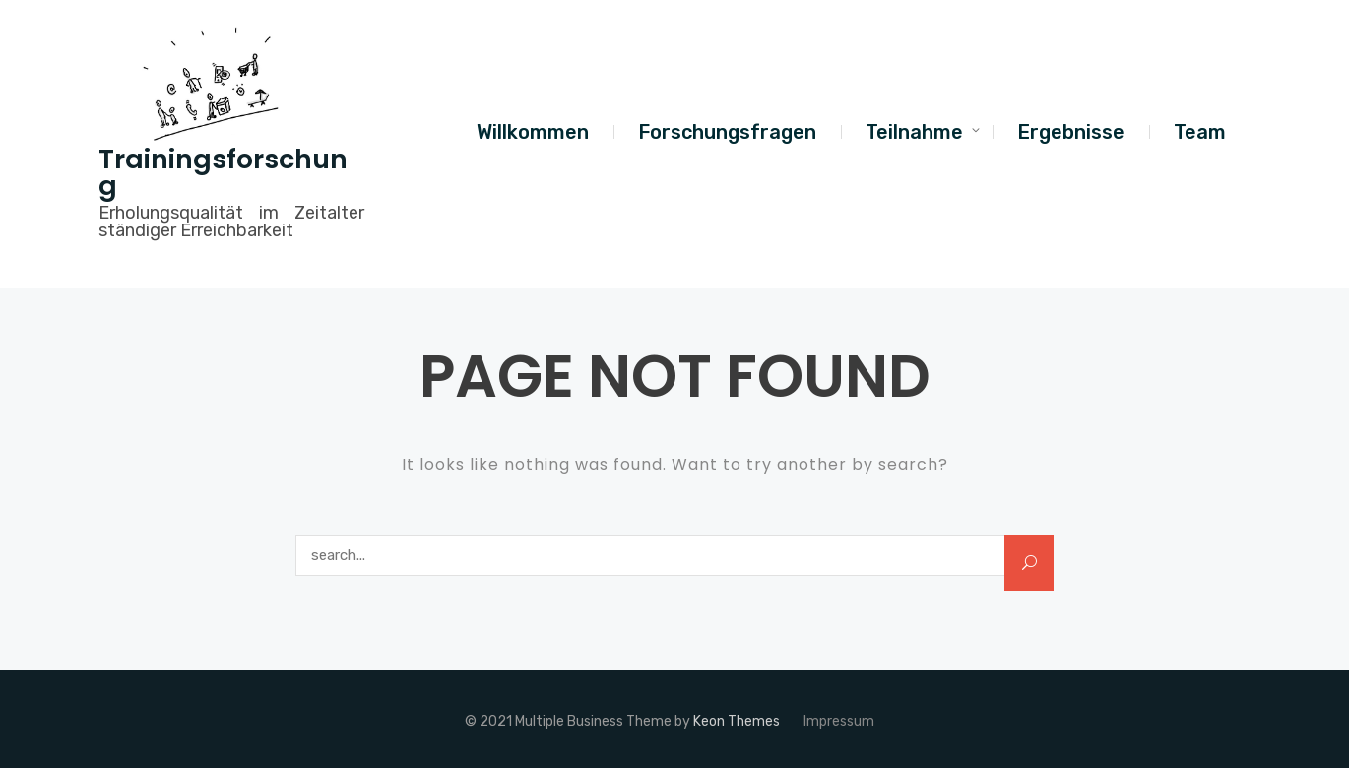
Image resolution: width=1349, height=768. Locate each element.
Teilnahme (914, 132)
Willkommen (533, 132)
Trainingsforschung (223, 172)
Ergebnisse (1070, 132)
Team (1200, 132)
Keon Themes (736, 721)
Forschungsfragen (727, 132)
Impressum (838, 721)
